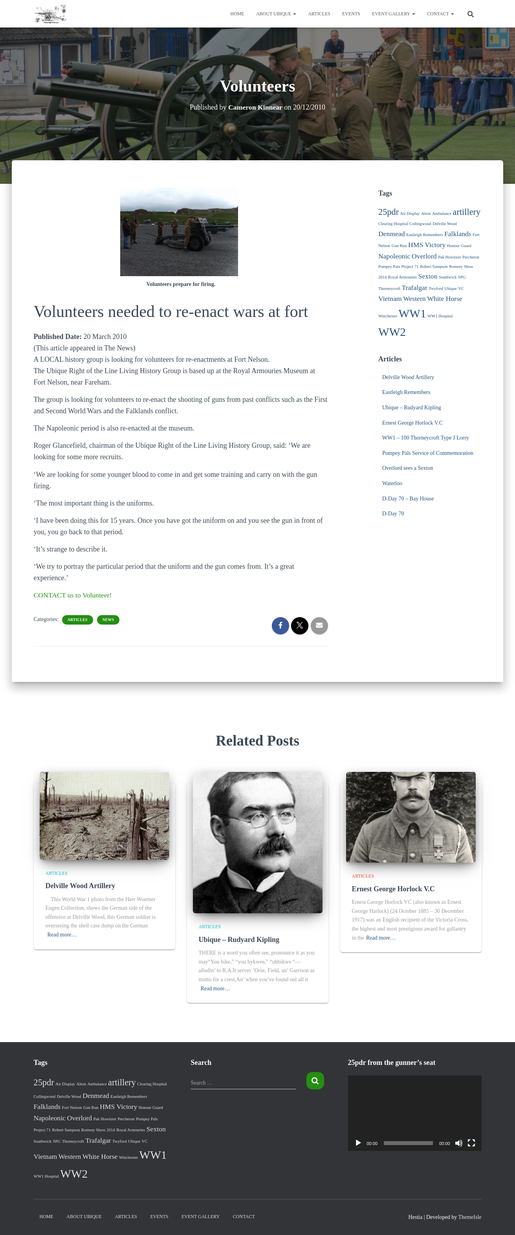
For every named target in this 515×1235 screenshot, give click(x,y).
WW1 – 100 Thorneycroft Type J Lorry (425, 438)
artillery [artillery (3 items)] (467, 212)
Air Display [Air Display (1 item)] (410, 213)
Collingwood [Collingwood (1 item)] (420, 224)
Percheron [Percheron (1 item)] (470, 257)
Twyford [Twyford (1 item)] (436, 288)
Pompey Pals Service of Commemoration (427, 453)
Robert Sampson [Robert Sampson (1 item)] (434, 266)
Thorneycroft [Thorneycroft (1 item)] (389, 288)
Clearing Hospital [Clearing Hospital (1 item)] (393, 224)
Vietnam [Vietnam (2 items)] (390, 298)
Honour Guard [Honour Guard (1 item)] (459, 246)
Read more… (62, 935)
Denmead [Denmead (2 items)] (391, 234)
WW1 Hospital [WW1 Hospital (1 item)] (440, 316)
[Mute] (459, 1143)
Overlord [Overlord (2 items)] (424, 256)
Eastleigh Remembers (406, 392)
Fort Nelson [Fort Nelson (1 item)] (72, 1107)
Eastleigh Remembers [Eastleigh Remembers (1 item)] (424, 235)
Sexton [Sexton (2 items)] (427, 276)
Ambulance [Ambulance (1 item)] (441, 213)
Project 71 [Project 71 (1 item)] (410, 266)
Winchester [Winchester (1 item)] (387, 316)
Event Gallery (393, 13)
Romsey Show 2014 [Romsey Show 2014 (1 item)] (98, 1130)
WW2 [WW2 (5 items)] (392, 332)
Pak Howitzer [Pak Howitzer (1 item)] (449, 257)
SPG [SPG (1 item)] (462, 277)
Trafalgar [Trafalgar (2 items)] (414, 287)
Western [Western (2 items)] (414, 298)
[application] (415, 1113)
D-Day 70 (393, 514)
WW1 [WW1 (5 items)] (412, 313)
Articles (319, 13)
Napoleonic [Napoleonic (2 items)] (394, 256)
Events (351, 13)
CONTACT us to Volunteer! (73, 595)
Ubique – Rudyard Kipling (411, 407)
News (108, 620)
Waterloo (392, 483)
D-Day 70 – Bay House (408, 499)
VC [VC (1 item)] (461, 288)
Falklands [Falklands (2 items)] (457, 234)
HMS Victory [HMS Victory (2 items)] (426, 245)
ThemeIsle (469, 1217)
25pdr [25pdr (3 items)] (388, 212)
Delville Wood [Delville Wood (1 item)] (445, 224)
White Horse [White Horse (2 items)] (444, 298)
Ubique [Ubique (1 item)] (450, 288)
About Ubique (276, 13)
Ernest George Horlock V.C (412, 423)
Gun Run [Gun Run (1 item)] (399, 246)
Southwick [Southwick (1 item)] (448, 277)
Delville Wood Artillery (408, 377)
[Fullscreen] (471, 1143)
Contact (440, 13)
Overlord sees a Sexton (407, 468)
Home (237, 13)
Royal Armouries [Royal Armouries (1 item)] (402, 277)
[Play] (358, 1143)
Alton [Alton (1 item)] (426, 213)
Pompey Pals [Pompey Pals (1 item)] (389, 266)
